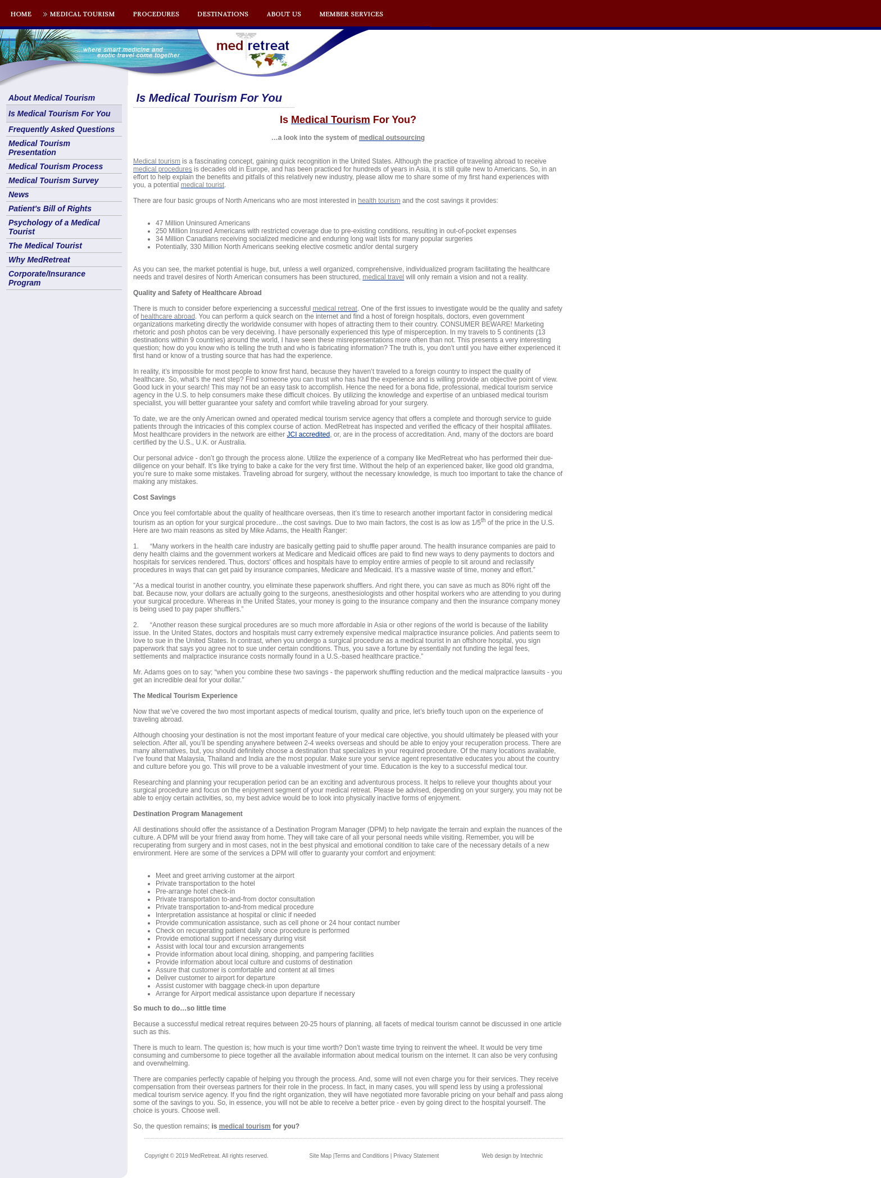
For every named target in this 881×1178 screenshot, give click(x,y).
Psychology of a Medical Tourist (54, 227)
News (18, 194)
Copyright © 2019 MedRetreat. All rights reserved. (206, 1156)
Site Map (320, 1156)
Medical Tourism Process (55, 166)
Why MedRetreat (39, 259)
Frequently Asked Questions (61, 129)
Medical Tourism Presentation (39, 148)
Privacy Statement (416, 1156)
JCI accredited (308, 434)
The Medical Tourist (45, 245)
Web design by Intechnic (512, 1156)
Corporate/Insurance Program (46, 278)
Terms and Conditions (361, 1156)
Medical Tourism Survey (53, 180)
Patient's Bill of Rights (50, 208)
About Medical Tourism (51, 97)
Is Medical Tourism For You (59, 113)
